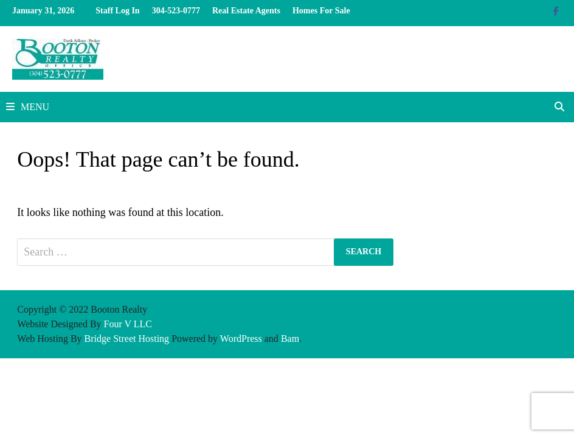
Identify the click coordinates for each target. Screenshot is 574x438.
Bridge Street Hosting (127, 338)
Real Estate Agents (246, 10)
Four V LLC (128, 324)
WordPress (241, 338)
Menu (27, 107)
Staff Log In (117, 10)
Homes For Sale (321, 10)
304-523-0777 (176, 10)
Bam (290, 338)
